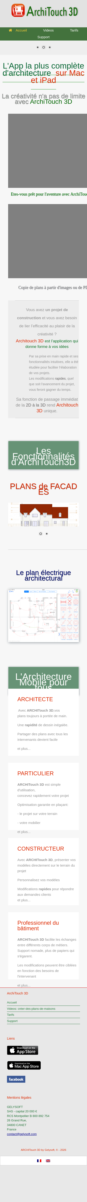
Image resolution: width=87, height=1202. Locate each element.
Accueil (18, 30)
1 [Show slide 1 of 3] (37, 47)
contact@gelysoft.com (22, 1134)
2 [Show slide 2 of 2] (46, 534)
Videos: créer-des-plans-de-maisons (31, 1008)
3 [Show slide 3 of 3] (49, 47)
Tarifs (74, 30)
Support (43, 37)
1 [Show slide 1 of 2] (40, 534)
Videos (48, 30)
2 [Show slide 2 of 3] (43, 47)
